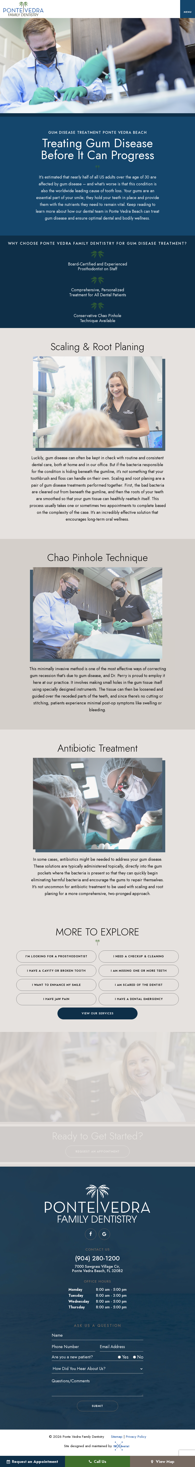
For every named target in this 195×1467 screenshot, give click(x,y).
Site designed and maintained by (95, 1446)
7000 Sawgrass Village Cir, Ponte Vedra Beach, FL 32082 (97, 1268)
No (138, 1357)
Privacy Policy (136, 1436)
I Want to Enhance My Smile (56, 985)
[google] (104, 1234)
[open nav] (187, 9)
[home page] (23, 9)
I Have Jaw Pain (56, 999)
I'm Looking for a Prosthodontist (56, 956)
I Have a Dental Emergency (139, 999)
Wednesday (78, 1301)
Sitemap (116, 1436)
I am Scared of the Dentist (139, 985)
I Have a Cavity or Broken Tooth (56, 971)
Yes (123, 1357)
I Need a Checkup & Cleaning (138, 956)
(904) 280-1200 (97, 1258)
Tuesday (75, 1295)
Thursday (76, 1307)
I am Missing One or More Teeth (139, 971)
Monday (75, 1289)
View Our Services (98, 1013)
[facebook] (90, 1234)
